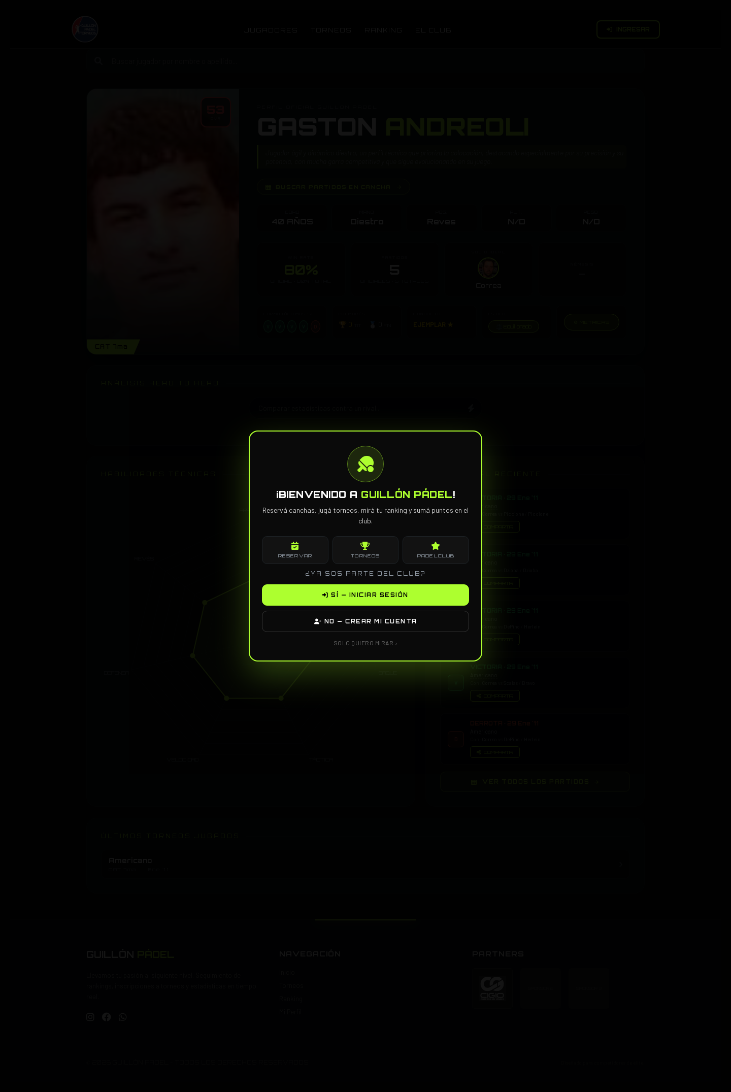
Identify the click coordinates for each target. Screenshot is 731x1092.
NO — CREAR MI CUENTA (365, 621)
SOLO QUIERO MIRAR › (366, 642)
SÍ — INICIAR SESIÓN (365, 595)
